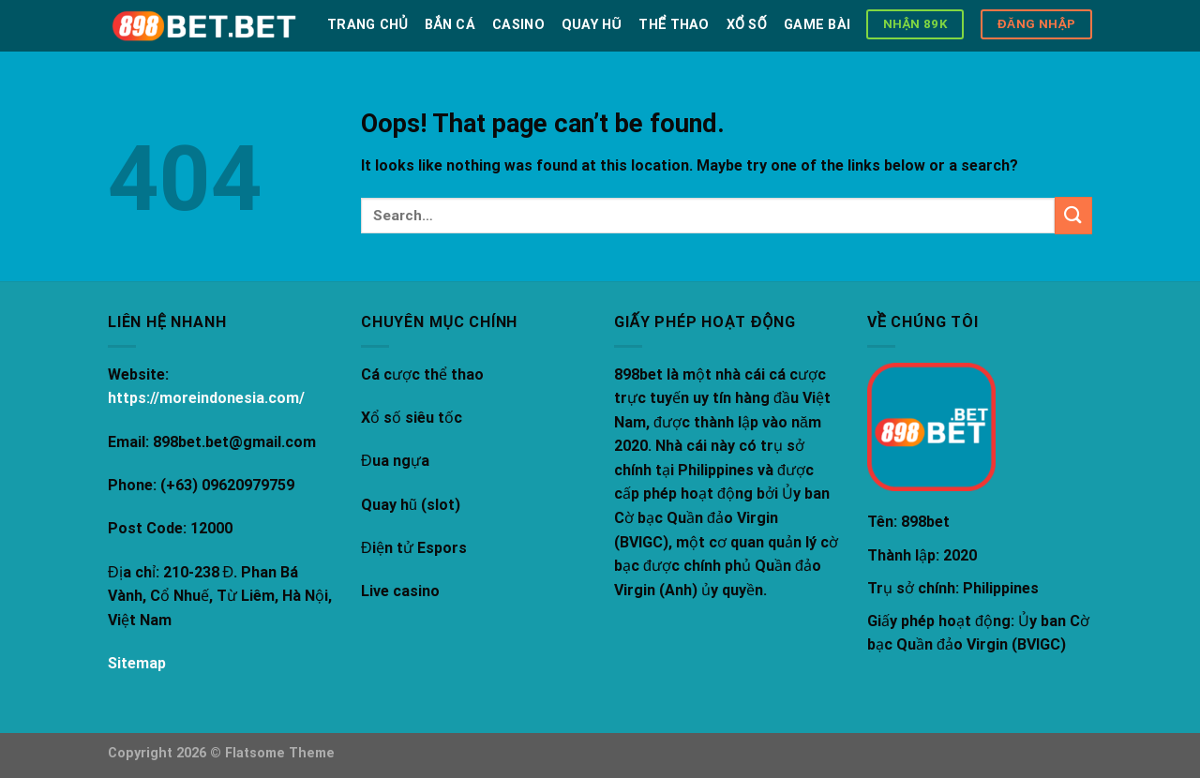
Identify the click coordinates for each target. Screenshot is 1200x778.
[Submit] (1073, 215)
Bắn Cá (450, 25)
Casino (518, 25)
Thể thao (673, 25)
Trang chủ (367, 25)
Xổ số (747, 25)
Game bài (817, 25)
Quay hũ (592, 25)
